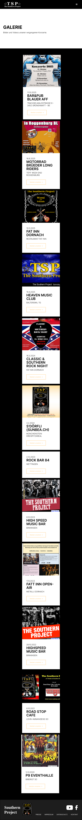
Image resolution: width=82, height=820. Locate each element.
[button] (76, 4)
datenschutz (62, 814)
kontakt (74, 814)
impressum (49, 814)
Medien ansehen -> (37, 112)
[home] (12, 4)
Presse (38, 814)
